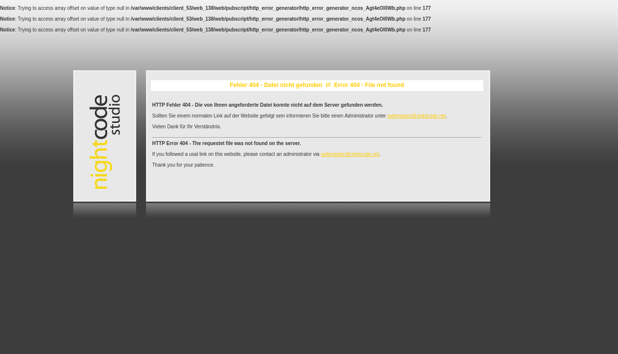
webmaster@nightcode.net (416, 115)
